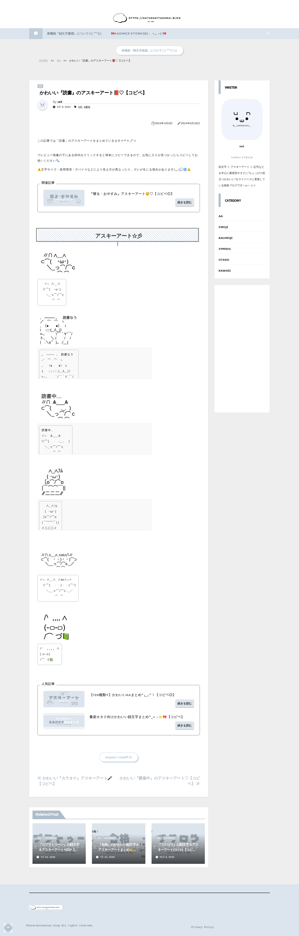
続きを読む (184, 202)
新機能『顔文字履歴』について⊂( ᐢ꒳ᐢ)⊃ (74, 33)
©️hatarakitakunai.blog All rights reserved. (60, 925)
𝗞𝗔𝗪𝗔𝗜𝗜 (225, 270)
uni (60, 102)
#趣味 (87, 106)
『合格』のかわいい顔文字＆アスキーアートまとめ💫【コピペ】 (118, 850)
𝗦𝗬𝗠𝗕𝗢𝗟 (225, 248)
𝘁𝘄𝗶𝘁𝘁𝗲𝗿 (236, 157)
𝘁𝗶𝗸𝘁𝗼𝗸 (248, 157)
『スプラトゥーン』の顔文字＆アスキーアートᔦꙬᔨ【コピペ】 (59, 850)
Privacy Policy (202, 927)
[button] (268, 33)
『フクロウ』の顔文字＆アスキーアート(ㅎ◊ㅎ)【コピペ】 (178, 850)
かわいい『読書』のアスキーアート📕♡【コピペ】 (93, 93)
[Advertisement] (242, 348)
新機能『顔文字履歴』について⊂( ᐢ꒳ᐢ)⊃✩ (149, 50)
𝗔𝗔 (40, 86)
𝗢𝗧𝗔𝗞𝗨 (224, 259)
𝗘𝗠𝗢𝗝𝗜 (223, 227)
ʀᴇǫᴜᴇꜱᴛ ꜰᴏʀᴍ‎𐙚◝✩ (118, 757)
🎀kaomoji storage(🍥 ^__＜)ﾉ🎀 (139, 33)
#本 (80, 106)
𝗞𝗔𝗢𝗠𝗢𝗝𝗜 (50, 838)
